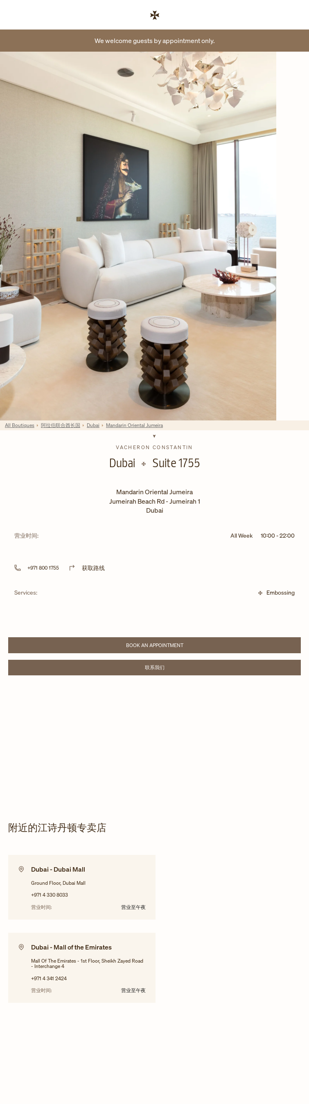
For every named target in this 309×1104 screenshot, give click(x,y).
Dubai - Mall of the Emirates (71, 947)
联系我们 (178, 668)
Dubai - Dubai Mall (58, 869)
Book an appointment (169, 646)
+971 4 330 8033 (49, 894)
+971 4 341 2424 (49, 978)
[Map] (154, 742)
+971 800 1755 (43, 567)
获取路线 (93, 568)
